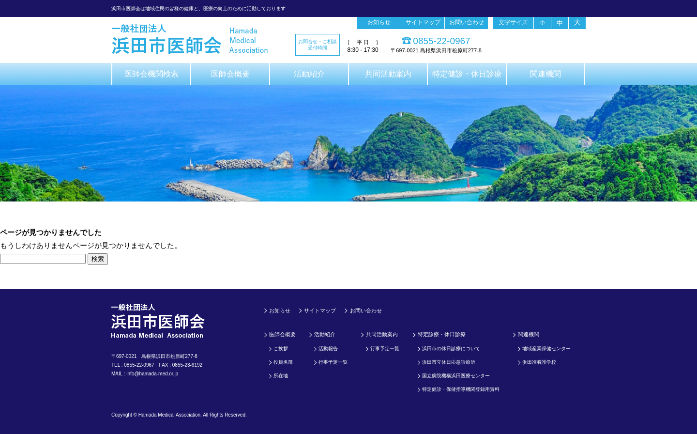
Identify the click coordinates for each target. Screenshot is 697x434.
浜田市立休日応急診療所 (448, 362)
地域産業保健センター (546, 348)
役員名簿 (283, 362)
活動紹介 (309, 74)
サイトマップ (423, 22)
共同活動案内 (388, 74)
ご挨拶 (280, 348)
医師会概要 (230, 74)
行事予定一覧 (333, 362)
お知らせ (379, 22)
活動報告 (328, 348)
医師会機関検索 (151, 74)
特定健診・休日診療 (467, 74)
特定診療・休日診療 (442, 334)
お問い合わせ (466, 22)
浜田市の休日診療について (451, 348)
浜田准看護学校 (539, 362)
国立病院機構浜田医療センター (456, 375)
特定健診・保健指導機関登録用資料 (461, 389)
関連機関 (545, 74)
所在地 (280, 375)
